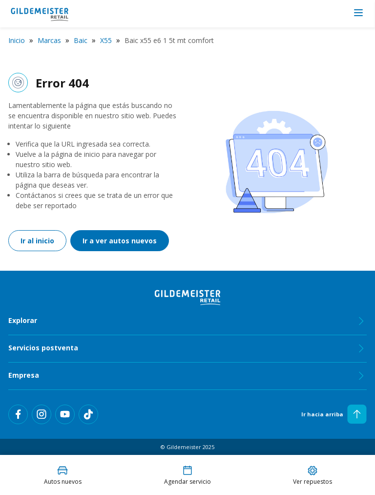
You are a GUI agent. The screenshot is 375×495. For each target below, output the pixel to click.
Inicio (16, 40)
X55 (106, 40)
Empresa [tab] (187, 376)
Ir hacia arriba (334, 414)
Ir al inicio (37, 240)
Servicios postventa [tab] (187, 348)
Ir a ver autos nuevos (120, 240)
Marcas (49, 40)
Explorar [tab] (187, 321)
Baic (80, 40)
